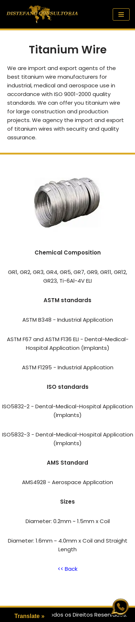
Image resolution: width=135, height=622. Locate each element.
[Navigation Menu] (121, 14)
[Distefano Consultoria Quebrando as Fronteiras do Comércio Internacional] (42, 14)
